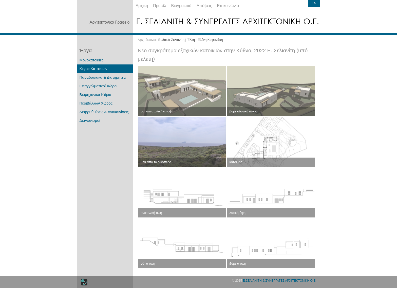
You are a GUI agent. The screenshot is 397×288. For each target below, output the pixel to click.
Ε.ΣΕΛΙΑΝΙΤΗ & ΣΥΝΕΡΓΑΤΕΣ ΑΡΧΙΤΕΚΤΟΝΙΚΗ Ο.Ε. (279, 280)
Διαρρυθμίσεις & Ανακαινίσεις (104, 112)
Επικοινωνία (228, 6)
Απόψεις (204, 6)
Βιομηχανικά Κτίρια (95, 94)
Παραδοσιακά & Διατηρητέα (103, 77)
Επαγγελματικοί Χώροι (99, 86)
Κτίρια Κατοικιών (93, 68)
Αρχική (142, 6)
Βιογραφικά (181, 6)
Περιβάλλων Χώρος (96, 103)
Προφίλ (159, 6)
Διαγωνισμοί (90, 120)
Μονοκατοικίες (92, 60)
